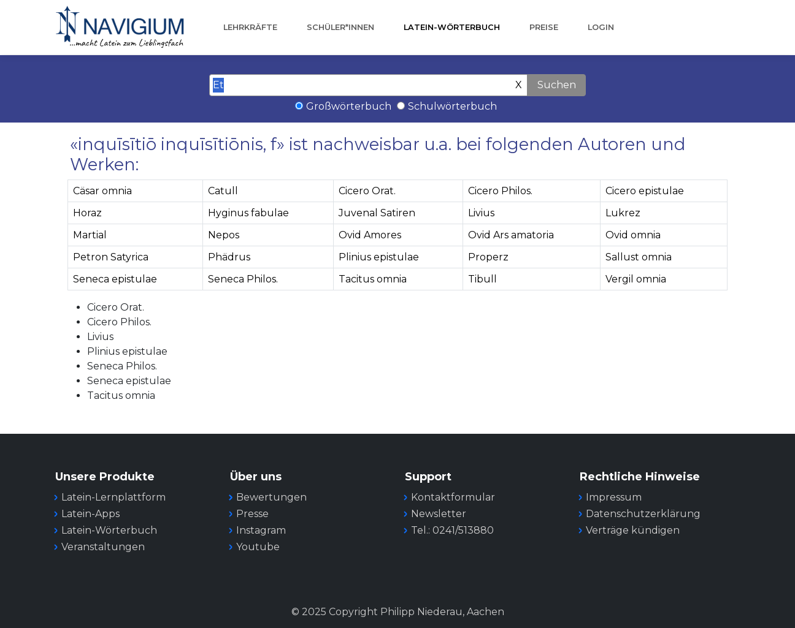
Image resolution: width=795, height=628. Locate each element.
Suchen (556, 85)
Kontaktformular (453, 497)
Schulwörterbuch (452, 106)
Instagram (261, 530)
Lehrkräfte (250, 27)
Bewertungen (271, 497)
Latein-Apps (90, 514)
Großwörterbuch (348, 106)
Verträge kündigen (633, 530)
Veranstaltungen (103, 547)
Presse (252, 514)
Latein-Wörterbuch (452, 27)
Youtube (258, 547)
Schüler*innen (340, 27)
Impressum (614, 497)
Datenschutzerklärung (643, 514)
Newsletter (438, 514)
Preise (543, 27)
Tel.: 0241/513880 (452, 530)
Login (601, 27)
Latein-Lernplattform (113, 497)
